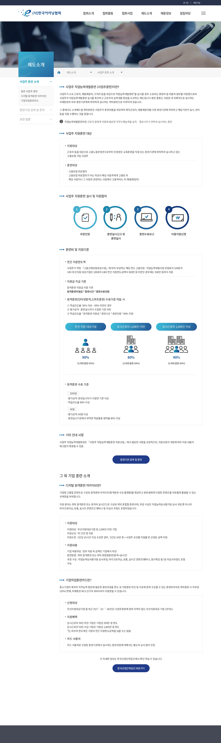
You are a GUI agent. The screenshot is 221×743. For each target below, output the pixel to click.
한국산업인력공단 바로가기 (131, 668)
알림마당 (185, 13)
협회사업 (127, 13)
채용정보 (166, 13)
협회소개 (88, 13)
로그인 (186, 2)
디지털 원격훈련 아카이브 (34, 96)
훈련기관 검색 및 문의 (131, 459)
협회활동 (108, 13)
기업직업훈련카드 (30, 100)
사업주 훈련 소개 (105, 72)
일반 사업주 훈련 (29, 91)
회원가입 (196, 2)
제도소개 (146, 13)
